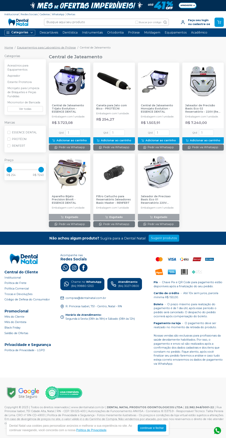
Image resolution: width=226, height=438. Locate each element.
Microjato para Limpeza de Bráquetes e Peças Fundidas (23, 92)
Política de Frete (15, 283)
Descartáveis (49, 32)
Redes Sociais (29, 14)
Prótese (134, 32)
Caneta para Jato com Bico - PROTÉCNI (111, 107)
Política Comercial (16, 288)
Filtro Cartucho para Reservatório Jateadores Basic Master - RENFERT (113, 199)
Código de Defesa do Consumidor (27, 299)
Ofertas (70, 14)
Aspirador (13, 75)
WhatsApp (58, 14)
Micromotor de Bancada (23, 102)
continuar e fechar (152, 427)
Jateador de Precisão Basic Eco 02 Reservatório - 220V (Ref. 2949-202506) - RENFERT (202, 109)
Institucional (11, 14)
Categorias (20, 32)
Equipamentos (176, 32)
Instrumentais (92, 32)
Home (8, 47)
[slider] (9, 169)
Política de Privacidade (91, 430)
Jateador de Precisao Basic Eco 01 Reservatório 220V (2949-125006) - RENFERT (158, 199)
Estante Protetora (19, 82)
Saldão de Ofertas (16, 333)
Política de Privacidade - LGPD (24, 350)
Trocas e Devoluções (18, 294)
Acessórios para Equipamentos (17, 67)
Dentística (70, 32)
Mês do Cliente (14, 316)
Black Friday (12, 327)
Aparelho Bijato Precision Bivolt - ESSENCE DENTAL (64, 199)
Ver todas (25, 109)
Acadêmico (199, 32)
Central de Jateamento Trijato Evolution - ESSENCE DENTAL (68, 109)
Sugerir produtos (164, 238)
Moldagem (152, 32)
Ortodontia (115, 32)
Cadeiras (44, 14)
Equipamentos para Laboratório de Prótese (46, 47)
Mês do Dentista (15, 322)
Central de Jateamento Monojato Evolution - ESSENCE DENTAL (157, 109)
